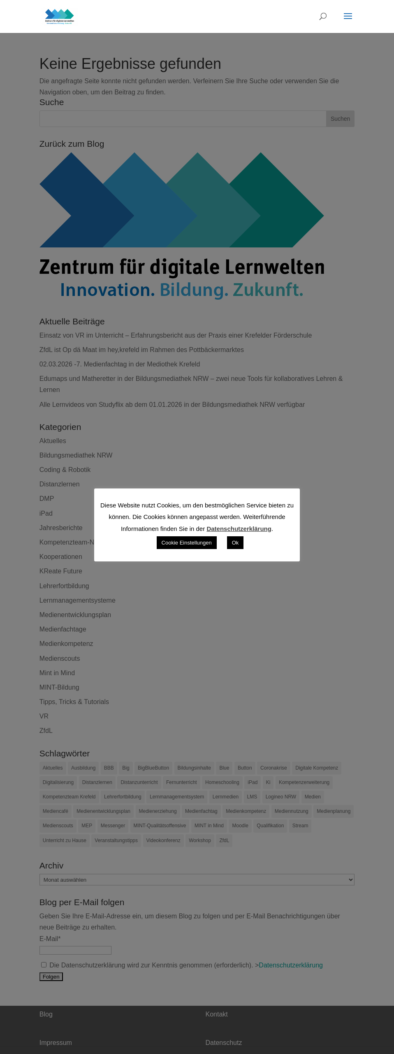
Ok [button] (235, 543)
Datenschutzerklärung (238, 528)
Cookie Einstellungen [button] (187, 543)
